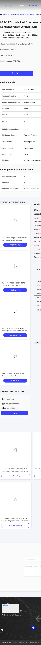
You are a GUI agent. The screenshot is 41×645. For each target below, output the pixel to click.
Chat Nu (16, 73)
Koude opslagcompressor (25, 14)
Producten (32, 5)
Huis (22, 5)
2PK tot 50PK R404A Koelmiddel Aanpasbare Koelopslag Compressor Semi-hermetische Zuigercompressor (15, 470)
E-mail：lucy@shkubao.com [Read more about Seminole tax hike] (12, 615)
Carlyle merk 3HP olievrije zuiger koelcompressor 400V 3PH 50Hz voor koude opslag (14, 330)
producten (11, 14)
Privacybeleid (6, 643)
